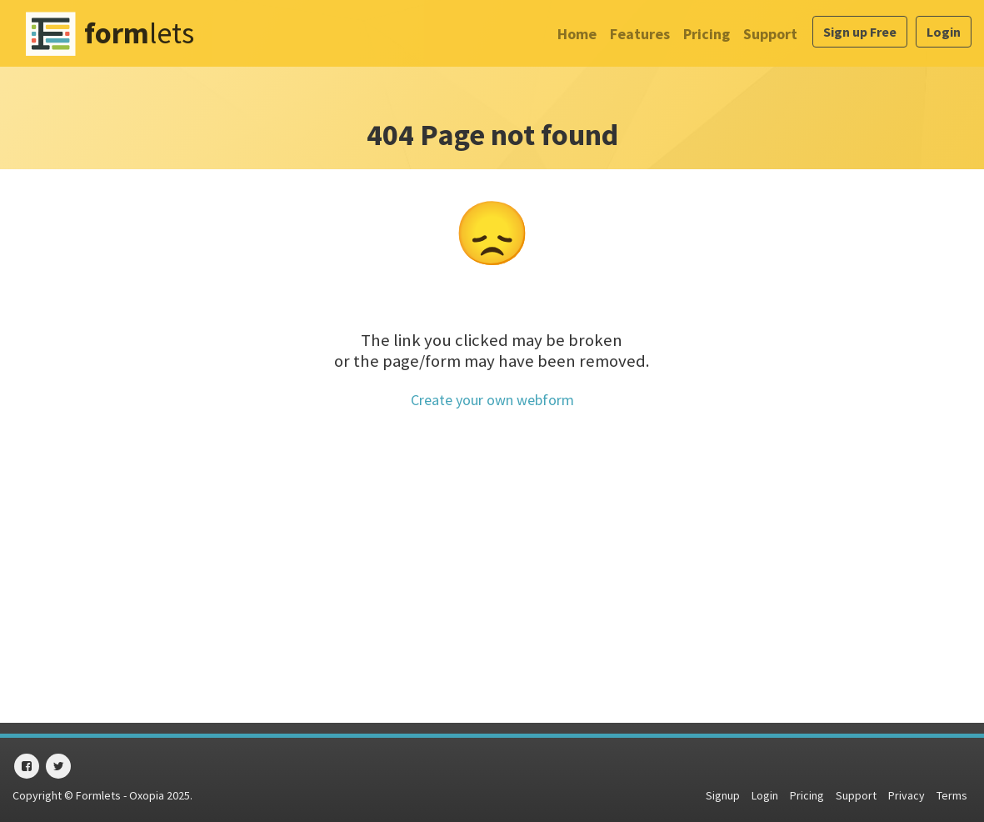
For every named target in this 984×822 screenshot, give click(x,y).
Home (577, 33)
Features (640, 33)
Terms (952, 795)
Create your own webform (492, 399)
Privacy (906, 795)
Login (944, 31)
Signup (723, 795)
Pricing (706, 33)
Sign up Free (860, 31)
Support (770, 33)
